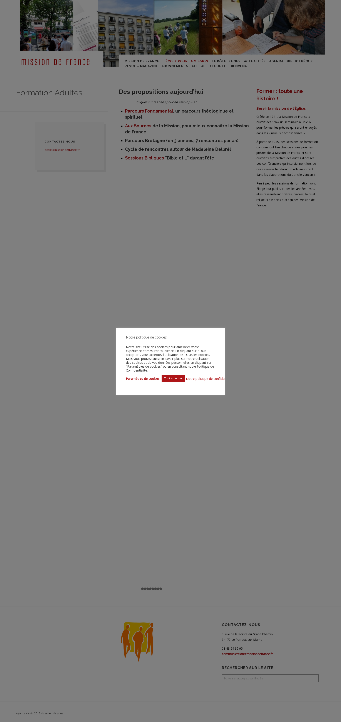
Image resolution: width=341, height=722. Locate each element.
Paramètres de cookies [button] (142, 378)
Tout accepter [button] (173, 378)
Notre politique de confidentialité (210, 378)
